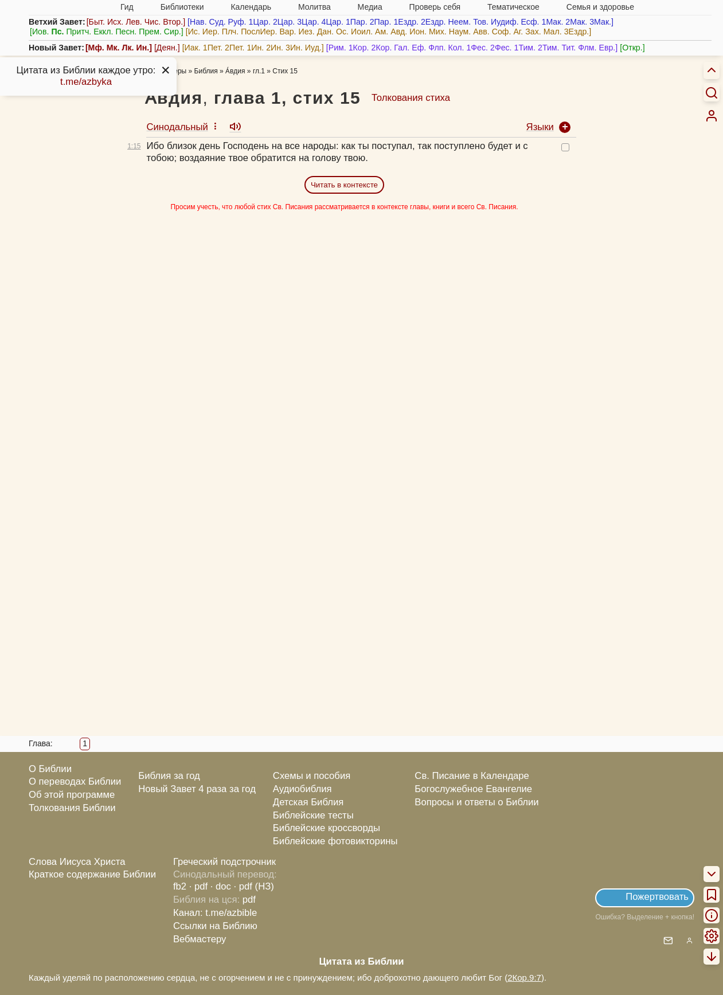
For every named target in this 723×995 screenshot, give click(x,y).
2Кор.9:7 (524, 977)
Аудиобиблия (302, 789)
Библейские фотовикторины (335, 841)
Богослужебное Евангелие (473, 789)
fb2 (179, 886)
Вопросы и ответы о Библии (476, 802)
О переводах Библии (75, 781)
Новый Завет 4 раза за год (197, 789)
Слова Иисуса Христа (77, 861)
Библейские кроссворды (326, 827)
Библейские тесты (313, 815)
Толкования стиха (411, 97)
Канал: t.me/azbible (215, 912)
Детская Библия (308, 802)
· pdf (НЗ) (254, 886)
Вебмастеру (199, 939)
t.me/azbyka (86, 81)
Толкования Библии (72, 807)
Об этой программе (72, 794)
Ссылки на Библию (215, 925)
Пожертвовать (657, 896)
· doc (220, 886)
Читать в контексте (344, 185)
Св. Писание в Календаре (472, 775)
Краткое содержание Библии (92, 874)
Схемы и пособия (311, 775)
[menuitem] (712, 116)
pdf (249, 899)
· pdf (198, 886)
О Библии (50, 768)
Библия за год (169, 775)
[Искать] (712, 92)
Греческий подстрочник (224, 861)
